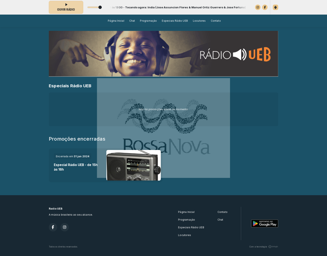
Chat (132, 20)
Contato (216, 20)
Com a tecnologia (263, 246)
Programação (148, 20)
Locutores (199, 20)
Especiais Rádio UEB (175, 20)
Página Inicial (116, 20)
